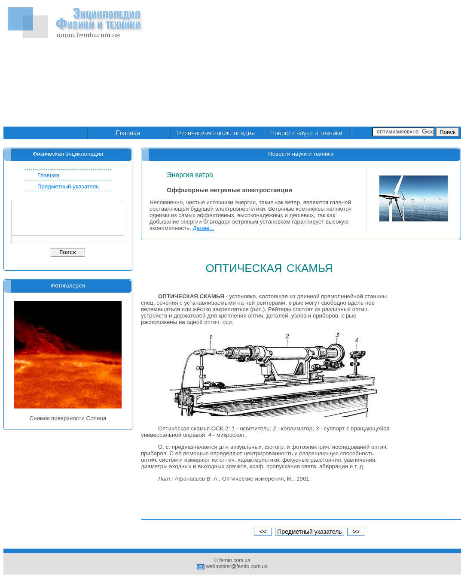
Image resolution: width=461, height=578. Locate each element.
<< (263, 531)
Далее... (203, 228)
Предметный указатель (68, 186)
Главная (48, 175)
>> (356, 531)
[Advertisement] (351, 63)
